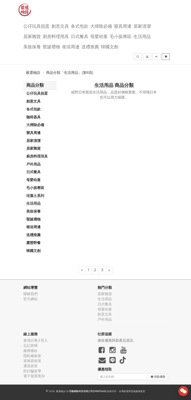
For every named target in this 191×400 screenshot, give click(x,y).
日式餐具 (79, 36)
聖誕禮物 (51, 46)
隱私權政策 (32, 355)
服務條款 (30, 350)
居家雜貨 (32, 36)
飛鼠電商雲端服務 (130, 391)
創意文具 (60, 26)
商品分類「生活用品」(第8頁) (69, 72)
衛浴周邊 (71, 46)
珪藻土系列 (35, 195)
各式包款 (79, 26)
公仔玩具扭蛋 (36, 26)
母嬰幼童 (99, 36)
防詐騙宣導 (32, 371)
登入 (44, 340)
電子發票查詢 (34, 376)
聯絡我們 (30, 294)
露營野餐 (33, 242)
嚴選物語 (33, 72)
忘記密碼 (30, 345)
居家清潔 (142, 26)
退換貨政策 (32, 360)
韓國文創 (109, 46)
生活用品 (142, 36)
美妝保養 (32, 46)
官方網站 (30, 299)
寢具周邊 (122, 26)
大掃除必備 (101, 26)
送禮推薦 (90, 46)
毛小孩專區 (120, 36)
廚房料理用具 (56, 36)
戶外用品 (33, 164)
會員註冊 (30, 340)
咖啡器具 (33, 117)
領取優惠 (158, 376)
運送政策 (30, 366)
